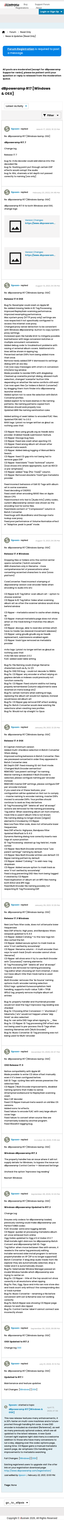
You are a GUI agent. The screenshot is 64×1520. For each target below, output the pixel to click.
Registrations (22, 8)
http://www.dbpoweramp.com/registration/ (27, 1470)
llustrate (11, 5)
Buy (25, 4)
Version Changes (34, 220)
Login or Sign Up (51, 11)
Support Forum (42, 4)
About (39, 8)
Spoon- (15, 128)
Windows (25, 1389)
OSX (19, 1347)
